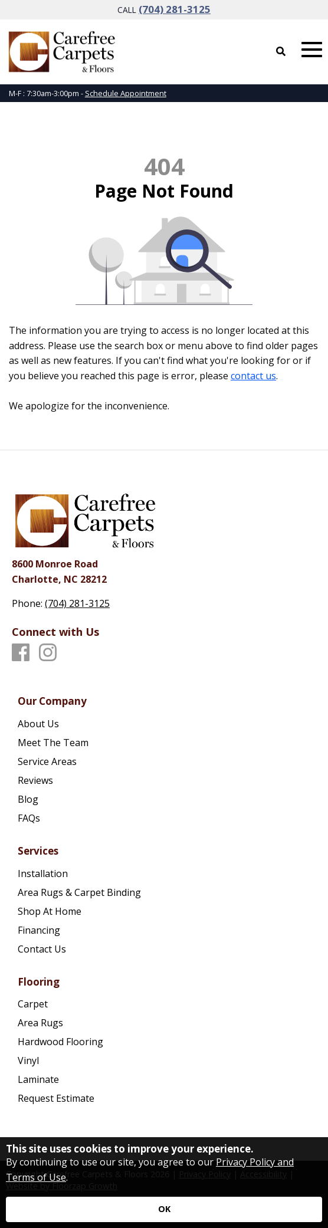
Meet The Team (53, 742)
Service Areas (47, 761)
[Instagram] (48, 652)
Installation (43, 873)
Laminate (38, 1079)
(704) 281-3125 (175, 9)
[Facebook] (20, 652)
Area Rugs (40, 1022)
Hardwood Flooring (60, 1041)
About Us (38, 723)
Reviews (35, 780)
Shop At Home (49, 911)
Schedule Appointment (125, 93)
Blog (28, 799)
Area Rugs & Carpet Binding (79, 892)
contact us (253, 375)
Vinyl (28, 1060)
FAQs (29, 818)
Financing (39, 930)
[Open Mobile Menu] (311, 50)
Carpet (33, 1004)
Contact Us (42, 949)
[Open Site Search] (280, 51)
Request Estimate (56, 1098)
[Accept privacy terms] (164, 1209)
